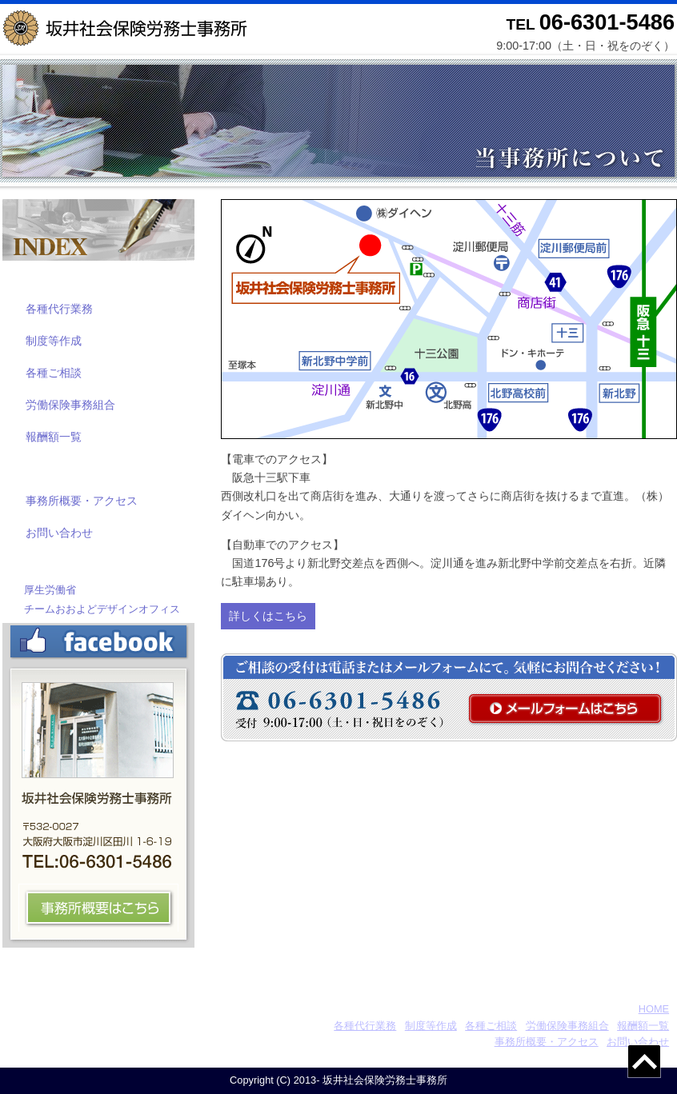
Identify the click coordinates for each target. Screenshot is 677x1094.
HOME (654, 1009)
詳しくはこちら (268, 615)
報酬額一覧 (54, 436)
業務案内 (40, 276)
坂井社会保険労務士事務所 (108, 1009)
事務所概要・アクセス (82, 500)
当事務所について (66, 468)
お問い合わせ (59, 532)
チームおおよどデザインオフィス (102, 609)
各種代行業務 (59, 308)
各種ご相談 (54, 372)
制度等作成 (54, 340)
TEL (590, 24)
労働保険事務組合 (70, 404)
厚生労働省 (50, 590)
